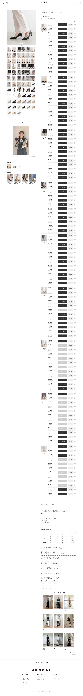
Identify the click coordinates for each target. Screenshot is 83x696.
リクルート (56, 679)
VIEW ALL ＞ (73, 652)
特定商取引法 (40, 676)
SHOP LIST (56, 678)
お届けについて (26, 679)
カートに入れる (62, 24)
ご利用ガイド (25, 676)
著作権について (41, 679)
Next (35, 28)
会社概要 (55, 676)
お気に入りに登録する (75, 24)
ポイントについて (26, 682)
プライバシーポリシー (42, 678)
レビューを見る (45, 20)
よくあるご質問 (26, 678)
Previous (7, 28)
